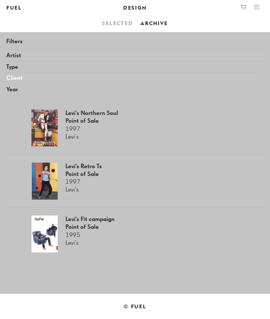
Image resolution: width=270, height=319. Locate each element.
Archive (154, 23)
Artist (13, 55)
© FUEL (135, 306)
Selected (117, 23)
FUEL (14, 7)
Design (135, 7)
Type (12, 67)
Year (12, 89)
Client (14, 78)
